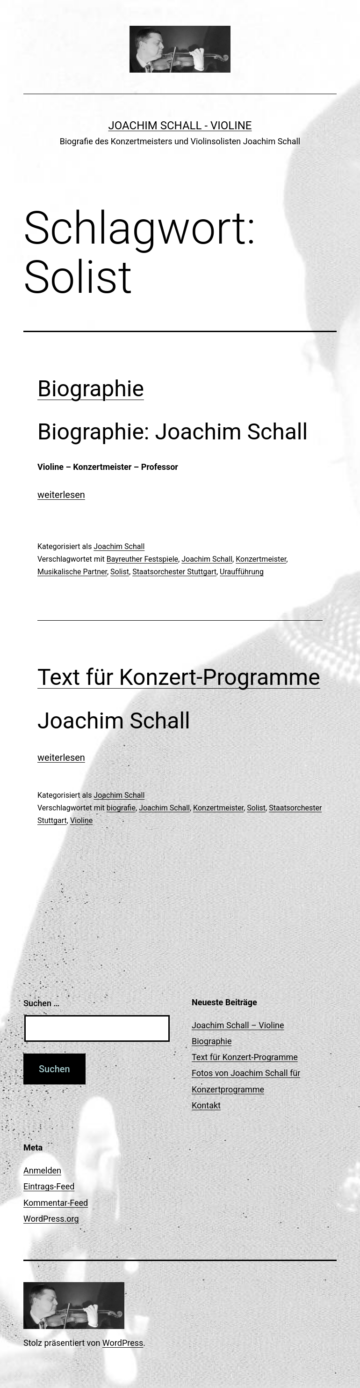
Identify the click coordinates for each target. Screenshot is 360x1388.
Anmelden (42, 1170)
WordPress (122, 1343)
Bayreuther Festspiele (142, 559)
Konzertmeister (261, 559)
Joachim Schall (119, 546)
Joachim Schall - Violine (180, 125)
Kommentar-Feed (55, 1203)
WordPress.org (51, 1219)
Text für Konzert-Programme (178, 677)
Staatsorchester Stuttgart (174, 571)
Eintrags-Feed (48, 1186)
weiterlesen (61, 494)
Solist (119, 571)
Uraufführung (242, 571)
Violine (81, 820)
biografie (121, 807)
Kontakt (206, 1105)
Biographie (90, 388)
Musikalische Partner (72, 571)
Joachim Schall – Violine (238, 1025)
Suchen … (41, 1003)
